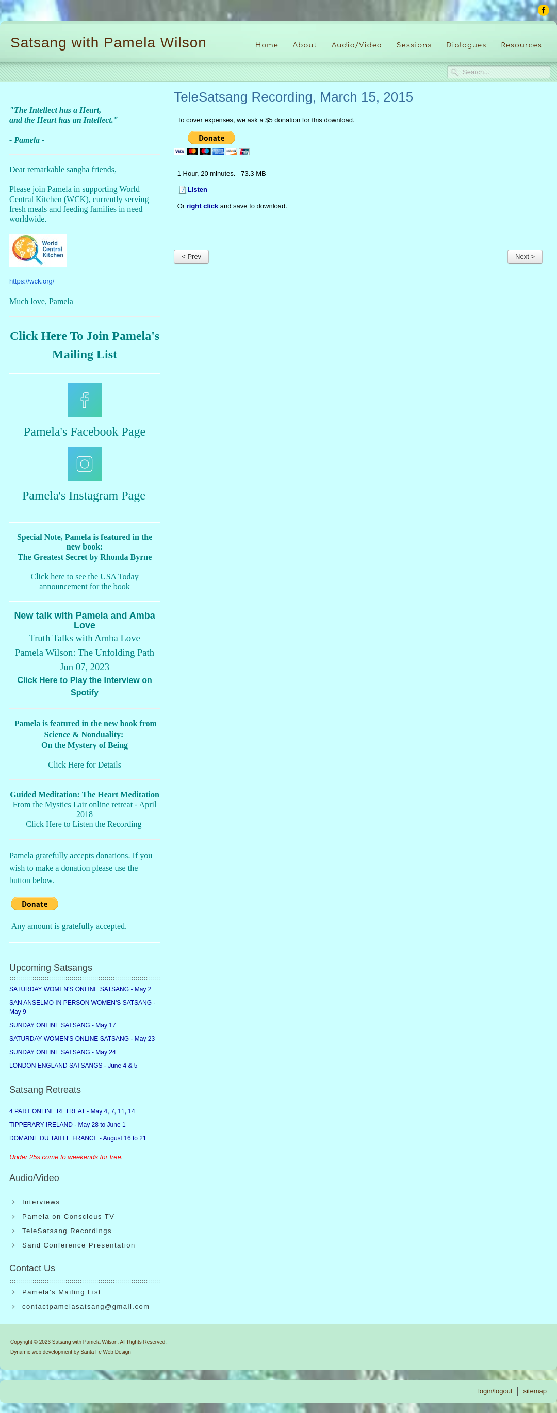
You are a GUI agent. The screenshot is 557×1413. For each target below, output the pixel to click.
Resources (521, 45)
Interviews (41, 1202)
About (305, 45)
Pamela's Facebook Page (84, 431)
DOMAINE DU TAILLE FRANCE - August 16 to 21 (77, 1138)
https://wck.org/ (31, 281)
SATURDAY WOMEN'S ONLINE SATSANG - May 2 (80, 989)
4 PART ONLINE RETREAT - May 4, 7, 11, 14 (72, 1111)
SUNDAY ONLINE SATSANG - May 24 (62, 1052)
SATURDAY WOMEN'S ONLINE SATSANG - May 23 (82, 1038)
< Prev (191, 256)
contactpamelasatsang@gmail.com (86, 1306)
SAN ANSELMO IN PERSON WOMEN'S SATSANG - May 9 (82, 1007)
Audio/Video (357, 45)
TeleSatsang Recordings (67, 1231)
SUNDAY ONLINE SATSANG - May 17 (62, 1025)
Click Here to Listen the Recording (83, 824)
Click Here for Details (84, 764)
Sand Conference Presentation (79, 1245)
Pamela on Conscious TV (68, 1216)
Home (266, 45)
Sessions (414, 45)
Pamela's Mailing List (61, 1292)
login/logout (495, 1391)
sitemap (535, 1391)
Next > (525, 256)
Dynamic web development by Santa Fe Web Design (70, 1352)
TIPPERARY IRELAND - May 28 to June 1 (67, 1124)
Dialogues (466, 45)
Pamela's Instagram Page (83, 495)
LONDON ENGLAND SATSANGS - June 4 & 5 (73, 1065)
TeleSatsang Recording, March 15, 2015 (293, 97)
